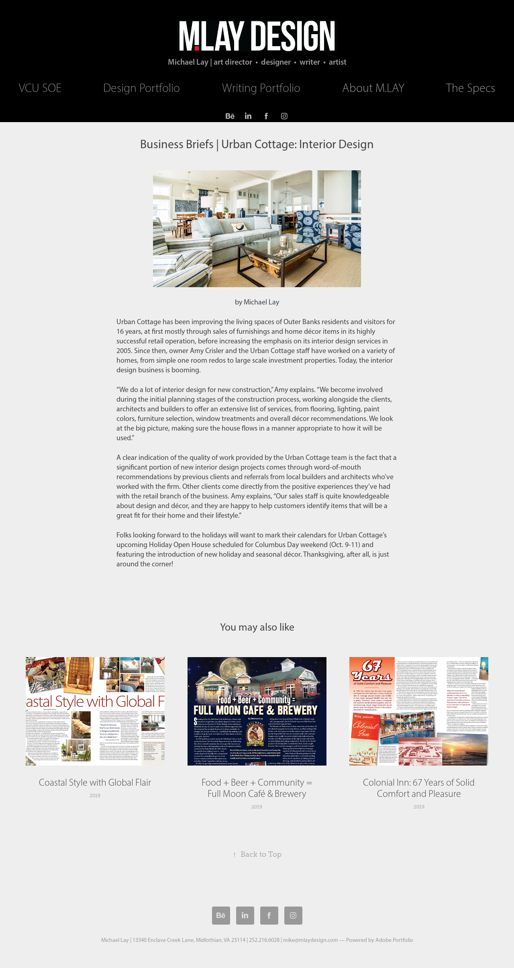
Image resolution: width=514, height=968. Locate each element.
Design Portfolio (141, 88)
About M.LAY (373, 88)
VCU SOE (40, 88)
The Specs (470, 88)
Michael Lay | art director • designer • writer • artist (257, 62)
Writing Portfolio (261, 88)
